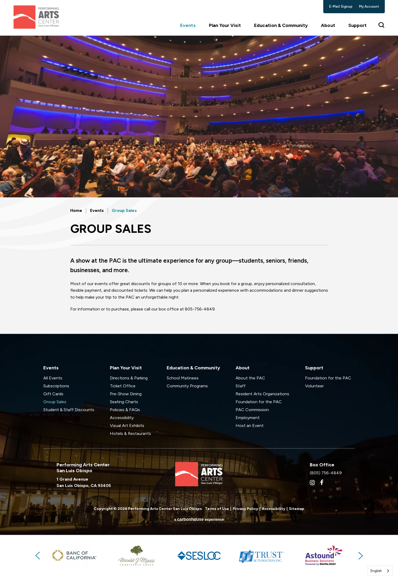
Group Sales (54, 401)
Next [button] (360, 556)
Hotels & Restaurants (130, 433)
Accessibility (122, 417)
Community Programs (187, 385)
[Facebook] (322, 482)
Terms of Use (217, 509)
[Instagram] (312, 482)
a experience (199, 519)
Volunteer (314, 385)
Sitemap (296, 509)
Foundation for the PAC (259, 401)
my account (369, 6)
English (376, 571)
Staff (241, 385)
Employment (248, 417)
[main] (199, 185)
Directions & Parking (129, 377)
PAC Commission (252, 409)
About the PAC (250, 377)
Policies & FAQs (125, 409)
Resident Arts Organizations (262, 393)
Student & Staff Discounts (68, 409)
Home (76, 210)
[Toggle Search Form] (381, 26)
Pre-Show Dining (126, 393)
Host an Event (250, 425)
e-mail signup (341, 6)
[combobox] (380, 571)
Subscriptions (56, 385)
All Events (52, 377)
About (328, 27)
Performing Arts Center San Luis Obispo (37, 18)
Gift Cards (53, 393)
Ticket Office (122, 385)
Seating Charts (124, 401)
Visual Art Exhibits (127, 425)
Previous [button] (38, 556)
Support (357, 27)
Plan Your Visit (225, 27)
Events (187, 27)
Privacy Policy (245, 509)
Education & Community (281, 27)
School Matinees (183, 377)
